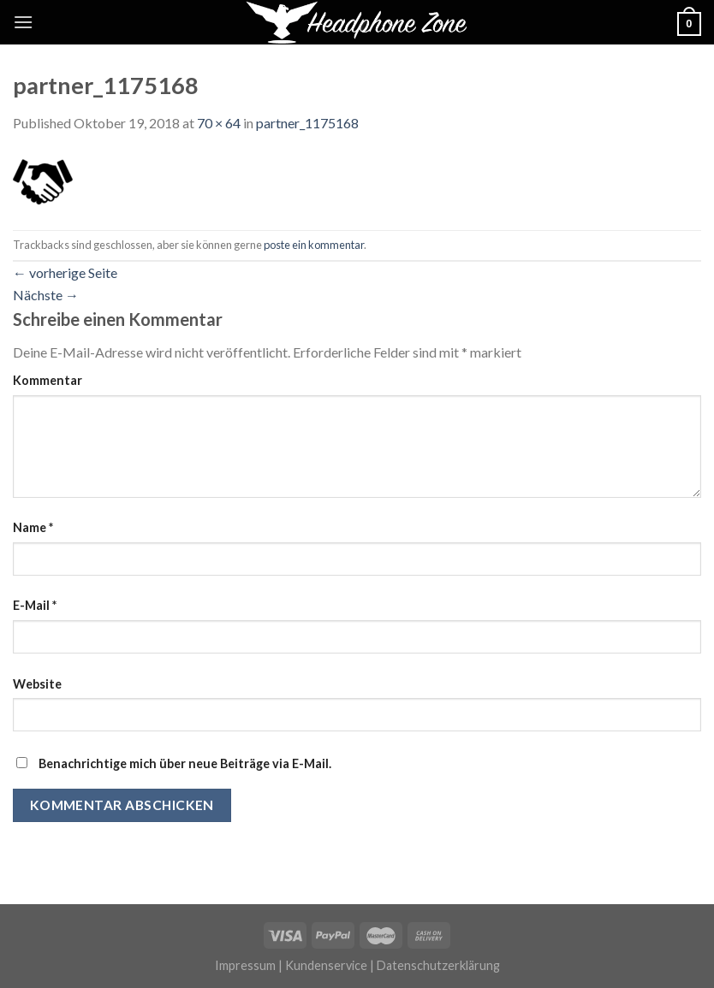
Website (37, 684)
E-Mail (35, 605)
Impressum (245, 965)
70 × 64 (219, 123)
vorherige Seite (65, 272)
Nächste (46, 295)
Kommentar (47, 380)
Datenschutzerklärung (438, 965)
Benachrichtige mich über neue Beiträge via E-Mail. (185, 763)
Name (33, 527)
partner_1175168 (307, 123)
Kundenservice (326, 965)
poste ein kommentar (314, 244)
